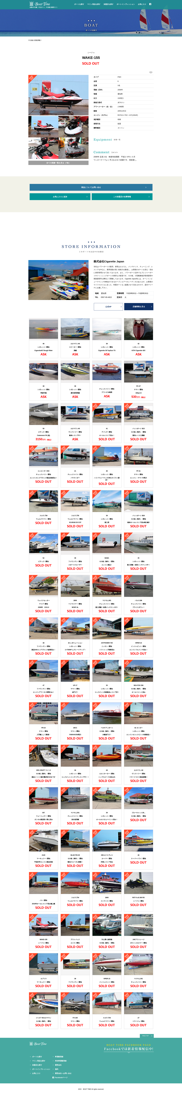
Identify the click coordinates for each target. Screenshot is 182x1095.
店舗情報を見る (139, 307)
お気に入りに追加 (60, 197)
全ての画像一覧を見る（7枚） (58, 163)
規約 (56, 1069)
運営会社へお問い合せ (63, 1073)
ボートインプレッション (126, 4)
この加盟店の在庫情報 (122, 197)
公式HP (108, 307)
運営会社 (58, 1065)
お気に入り (142, 4)
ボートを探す (79, 4)
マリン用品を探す (93, 4)
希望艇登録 (59, 1057)
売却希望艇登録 (60, 1061)
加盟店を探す (108, 4)
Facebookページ (61, 1077)
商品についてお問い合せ (91, 187)
